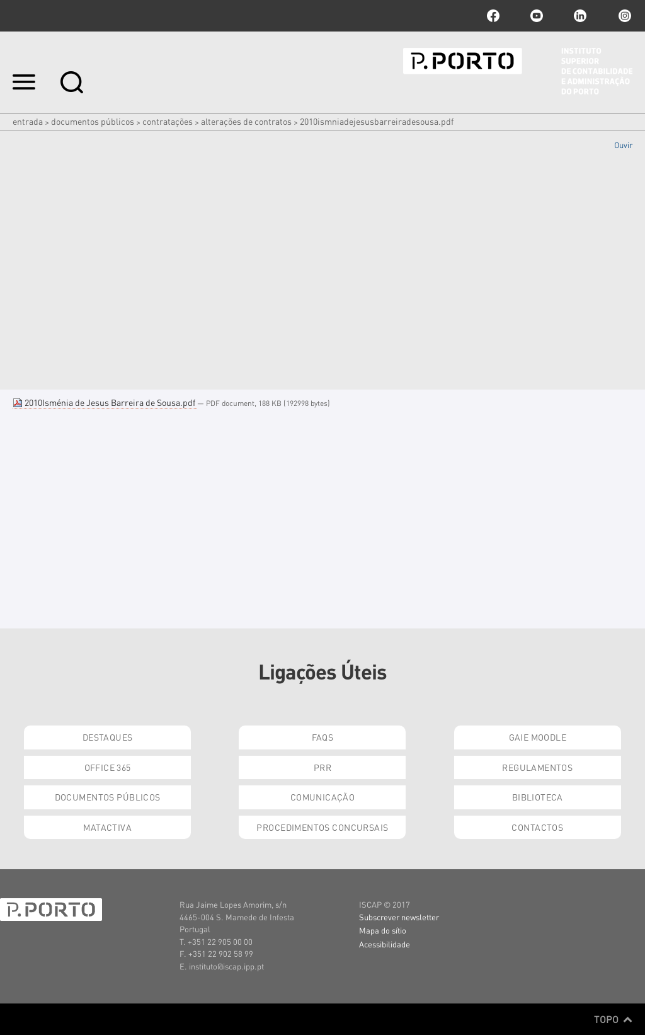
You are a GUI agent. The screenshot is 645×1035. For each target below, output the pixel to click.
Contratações (167, 121)
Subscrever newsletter (399, 916)
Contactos (537, 827)
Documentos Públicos (92, 121)
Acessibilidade (384, 944)
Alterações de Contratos (246, 121)
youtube (536, 15)
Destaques (108, 737)
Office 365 (107, 767)
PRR (322, 767)
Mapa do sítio (382, 930)
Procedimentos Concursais (322, 827)
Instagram (623, 15)
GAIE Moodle (538, 737)
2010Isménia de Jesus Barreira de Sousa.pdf (105, 402)
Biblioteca (537, 796)
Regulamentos (537, 767)
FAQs (323, 737)
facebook (493, 15)
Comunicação (322, 796)
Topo (613, 1019)
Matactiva (107, 827)
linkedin (580, 15)
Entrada (28, 121)
